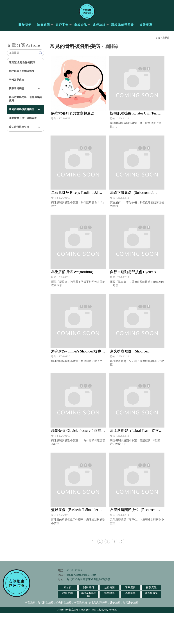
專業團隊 (130, 605)
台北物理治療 (45, 611)
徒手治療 (115, 611)
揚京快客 (73, 619)
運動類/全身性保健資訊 (22, 65)
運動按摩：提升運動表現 (23, 120)
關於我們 (25, 27)
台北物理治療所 (98, 611)
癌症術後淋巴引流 (19, 129)
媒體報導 (145, 27)
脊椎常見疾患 (16, 82)
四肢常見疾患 (16, 91)
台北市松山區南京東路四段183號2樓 (88, 591)
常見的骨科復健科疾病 (21, 112)
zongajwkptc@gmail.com (81, 586)
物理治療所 (80, 611)
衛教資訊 (80, 27)
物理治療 (30, 611)
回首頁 (67, 599)
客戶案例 (62, 27)
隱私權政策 (151, 605)
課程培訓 (99, 27)
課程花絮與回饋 (122, 27)
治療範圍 (43, 27)
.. (97, 619)
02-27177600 (74, 582)
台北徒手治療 (130, 611)
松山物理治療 (63, 611)
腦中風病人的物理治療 (21, 73)
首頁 (157, 40)
